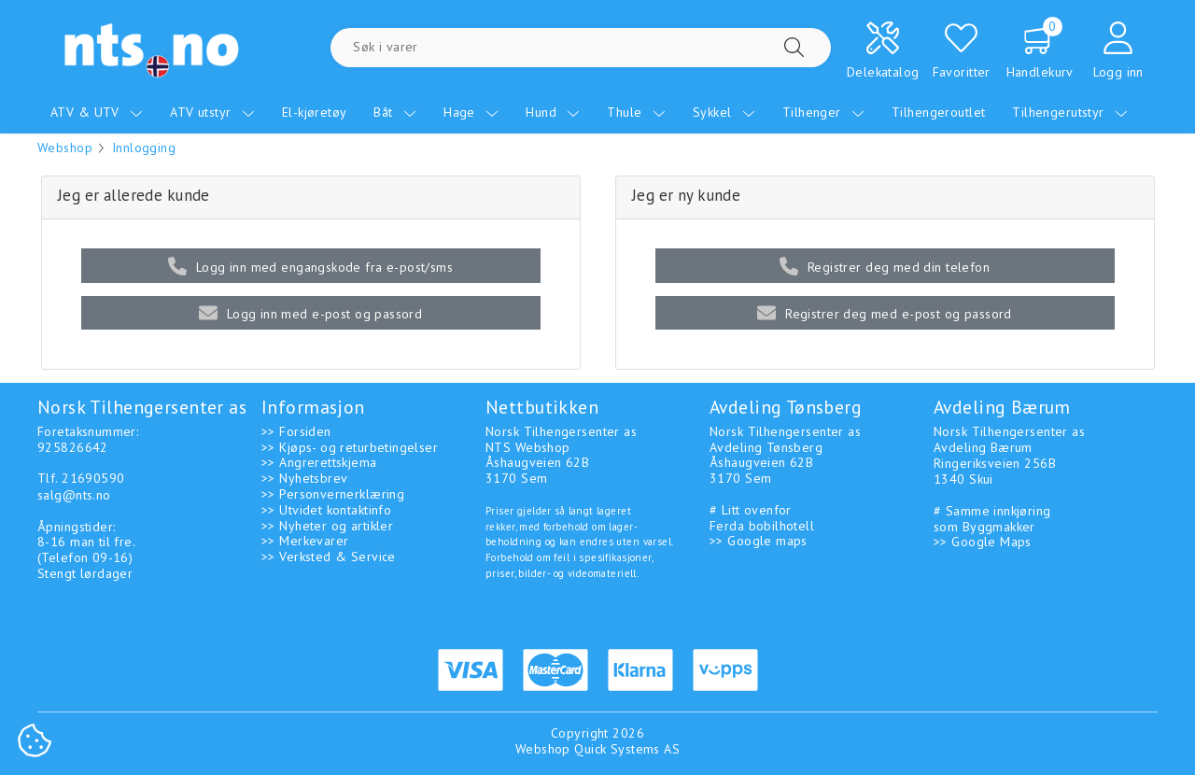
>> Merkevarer (304, 540)
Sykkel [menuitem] (724, 112)
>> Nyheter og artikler (327, 525)
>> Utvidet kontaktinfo (326, 509)
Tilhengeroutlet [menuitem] (938, 112)
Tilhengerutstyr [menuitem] (1070, 112)
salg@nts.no (74, 494)
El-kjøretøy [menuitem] (314, 112)
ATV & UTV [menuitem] (96, 112)
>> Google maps (759, 540)
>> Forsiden (296, 431)
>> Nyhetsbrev (304, 478)
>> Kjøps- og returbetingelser (349, 447)
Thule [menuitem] (636, 112)
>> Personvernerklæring (332, 494)
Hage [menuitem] (471, 112)
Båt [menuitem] (394, 112)
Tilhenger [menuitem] (823, 112)
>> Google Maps (983, 541)
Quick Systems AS (627, 748)
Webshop (64, 147)
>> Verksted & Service (328, 556)
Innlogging (144, 147)
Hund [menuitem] (553, 112)
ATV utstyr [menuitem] (212, 112)
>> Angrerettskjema (319, 462)
